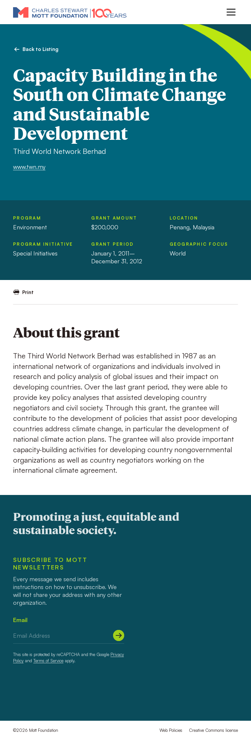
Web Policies (170, 730)
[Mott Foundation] (69, 12)
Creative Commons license (213, 730)
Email (20, 619)
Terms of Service (48, 660)
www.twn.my (29, 166)
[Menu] (231, 12)
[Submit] (118, 635)
